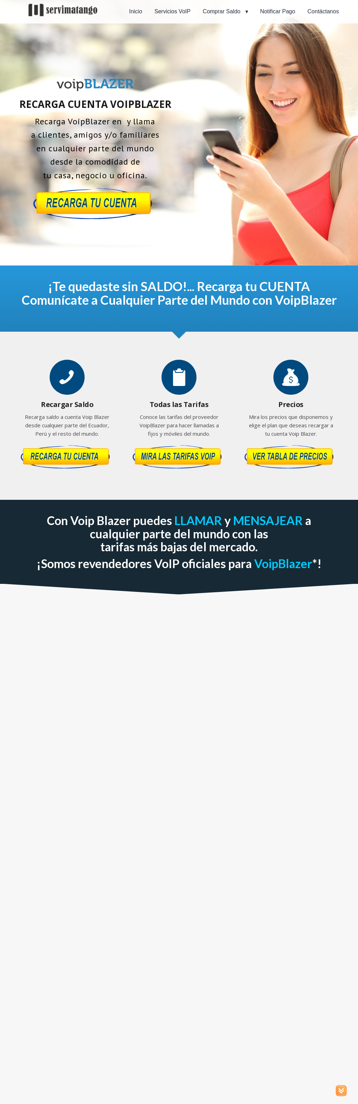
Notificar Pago (277, 11)
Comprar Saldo (222, 11)
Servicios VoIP (173, 11)
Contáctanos (323, 11)
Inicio (135, 11)
